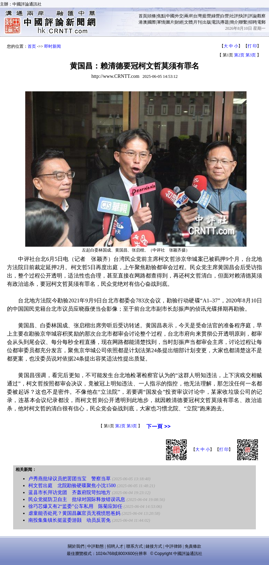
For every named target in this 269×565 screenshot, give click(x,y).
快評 (243, 15)
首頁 (143, 15)
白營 (225, 15)
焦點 (161, 15)
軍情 (161, 22)
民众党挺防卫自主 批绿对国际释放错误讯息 (76, 499)
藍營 (207, 15)
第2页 (239, 55)
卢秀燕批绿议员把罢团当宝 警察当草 (69, 478)
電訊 (216, 22)
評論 (252, 15)
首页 (32, 46)
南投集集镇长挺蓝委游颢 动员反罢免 (69, 520)
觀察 (261, 15)
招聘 (252, 22)
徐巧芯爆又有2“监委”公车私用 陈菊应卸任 (75, 506)
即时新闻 (52, 46)
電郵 (261, 22)
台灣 (197, 15)
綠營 (216, 15)
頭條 (152, 15)
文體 (188, 22)
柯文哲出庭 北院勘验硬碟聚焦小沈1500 (71, 485)
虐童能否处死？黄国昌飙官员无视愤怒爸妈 (74, 513)
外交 (179, 15)
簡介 (234, 22)
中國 (170, 15)
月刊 (197, 22)
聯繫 (243, 22)
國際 (152, 22)
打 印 (252, 46)
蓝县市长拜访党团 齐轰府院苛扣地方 (69, 492)
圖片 (170, 22)
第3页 (250, 55)
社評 (234, 15)
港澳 (143, 22)
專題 (225, 22)
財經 (179, 22)
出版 (207, 22)
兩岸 (188, 15)
